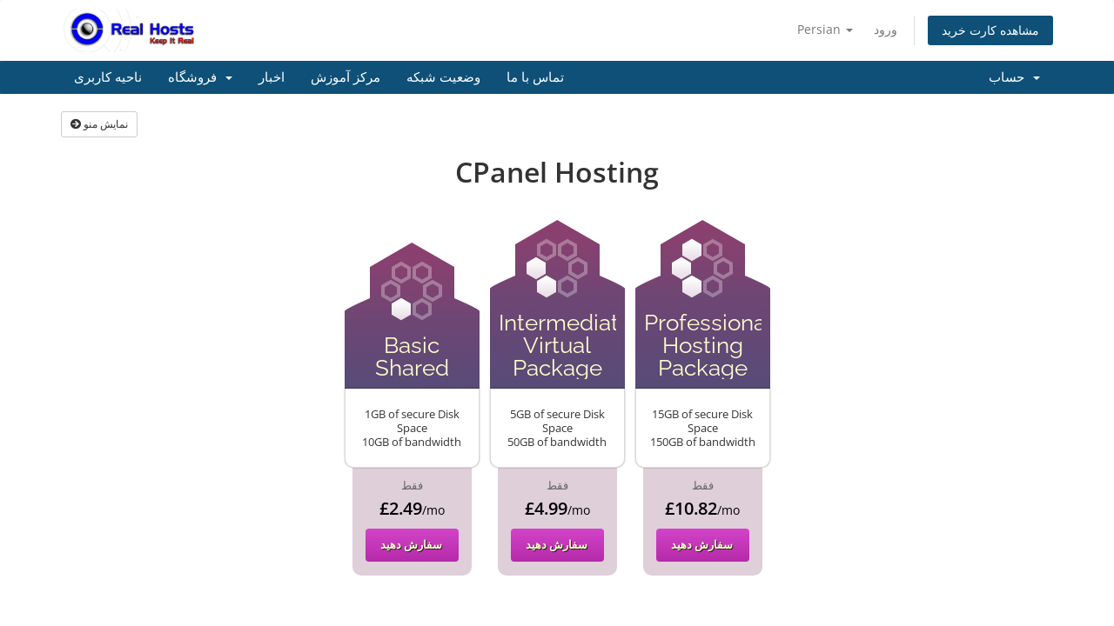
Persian (825, 29)
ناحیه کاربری (108, 77)
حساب (1014, 77)
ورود (885, 29)
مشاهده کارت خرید (990, 30)
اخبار (271, 77)
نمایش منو (99, 124)
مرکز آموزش (345, 77)
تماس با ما (535, 77)
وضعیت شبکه (443, 77)
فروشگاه (200, 77)
